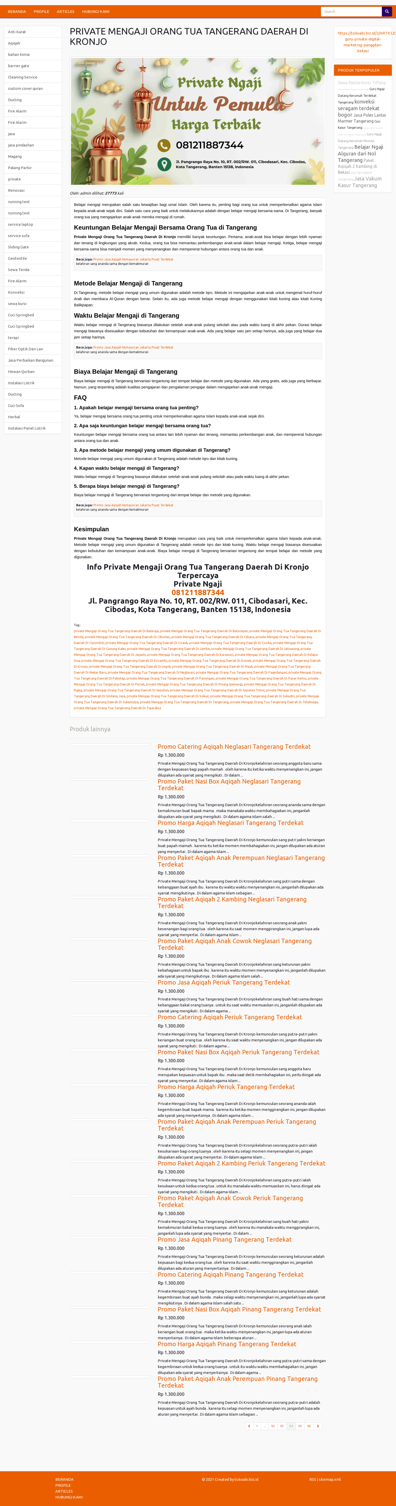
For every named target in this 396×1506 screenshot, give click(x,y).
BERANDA (17, 11)
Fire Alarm (17, 111)
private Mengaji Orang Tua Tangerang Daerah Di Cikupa (212, 637)
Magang (15, 156)
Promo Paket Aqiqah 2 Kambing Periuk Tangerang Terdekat (241, 1163)
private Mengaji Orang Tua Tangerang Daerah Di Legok (130, 666)
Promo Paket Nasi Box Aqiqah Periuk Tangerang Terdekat (239, 1052)
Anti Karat (17, 32)
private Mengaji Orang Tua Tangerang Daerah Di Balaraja (116, 631)
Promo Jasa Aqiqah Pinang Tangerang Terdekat (225, 1239)
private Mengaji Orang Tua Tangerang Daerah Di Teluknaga (274, 702)
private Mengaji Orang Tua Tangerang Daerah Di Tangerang (184, 702)
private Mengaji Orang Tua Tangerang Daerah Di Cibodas (127, 637)
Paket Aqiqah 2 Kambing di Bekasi (357, 166)
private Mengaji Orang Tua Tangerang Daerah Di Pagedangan (241, 672)
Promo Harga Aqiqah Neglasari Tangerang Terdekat (231, 822)
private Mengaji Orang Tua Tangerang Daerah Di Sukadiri (252, 696)
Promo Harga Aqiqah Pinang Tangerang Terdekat (227, 1343)
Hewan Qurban (21, 371)
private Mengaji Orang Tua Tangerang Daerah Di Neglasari (151, 672)
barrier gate (18, 66)
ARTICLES (65, 11)
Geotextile (17, 258)
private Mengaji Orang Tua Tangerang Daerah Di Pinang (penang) (194, 684)
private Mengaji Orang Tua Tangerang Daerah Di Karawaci (190, 654)
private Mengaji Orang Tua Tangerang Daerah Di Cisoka (230, 643)
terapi (13, 337)
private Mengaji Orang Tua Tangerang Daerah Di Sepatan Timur (217, 690)
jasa (11, 134)
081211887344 (198, 592)
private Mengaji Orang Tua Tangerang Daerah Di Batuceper (204, 631)
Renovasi (16, 190)
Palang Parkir (20, 168)
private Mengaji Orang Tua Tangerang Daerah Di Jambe (168, 648)
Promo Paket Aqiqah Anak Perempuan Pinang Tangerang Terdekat (238, 1382)
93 (282, 1426)
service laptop (20, 224)
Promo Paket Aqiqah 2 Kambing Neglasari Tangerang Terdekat (232, 902)
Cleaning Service (22, 77)
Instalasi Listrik (21, 383)
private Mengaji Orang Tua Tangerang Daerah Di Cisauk (146, 643)
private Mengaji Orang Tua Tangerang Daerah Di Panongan (170, 678)
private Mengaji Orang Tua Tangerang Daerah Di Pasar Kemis (261, 678)
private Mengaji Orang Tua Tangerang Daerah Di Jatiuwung (255, 648)
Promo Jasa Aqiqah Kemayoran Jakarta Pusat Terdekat (133, 259)
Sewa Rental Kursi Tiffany (362, 82)
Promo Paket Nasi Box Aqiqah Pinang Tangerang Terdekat (239, 1309)
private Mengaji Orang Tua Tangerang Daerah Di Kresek (210, 660)
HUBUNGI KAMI (95, 11)
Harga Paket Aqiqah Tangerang (353, 89)
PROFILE (41, 11)
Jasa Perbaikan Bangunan (30, 360)
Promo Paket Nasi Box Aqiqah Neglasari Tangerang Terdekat (229, 784)
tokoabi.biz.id (246, 1479)
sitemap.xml (330, 1479)
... (264, 1426)
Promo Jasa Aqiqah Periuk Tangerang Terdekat (224, 982)
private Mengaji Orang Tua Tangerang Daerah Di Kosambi (124, 660)
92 (273, 1426)
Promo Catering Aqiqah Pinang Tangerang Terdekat (231, 1274)
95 (300, 1426)
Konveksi (16, 292)
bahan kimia (19, 54)
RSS (312, 1479)
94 (292, 1426)
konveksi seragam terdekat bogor (359, 108)
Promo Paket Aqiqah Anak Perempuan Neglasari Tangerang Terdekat (241, 861)
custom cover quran (25, 88)
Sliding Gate (18, 247)
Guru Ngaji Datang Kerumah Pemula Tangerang (360, 141)
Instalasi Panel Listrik (27, 428)
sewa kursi (17, 303)
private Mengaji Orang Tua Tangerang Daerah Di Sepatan (126, 690)
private (14, 179)
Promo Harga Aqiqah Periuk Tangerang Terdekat (226, 1086)
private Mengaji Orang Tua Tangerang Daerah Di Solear (168, 696)
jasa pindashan (21, 145)
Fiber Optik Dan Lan (25, 349)
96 (309, 1426)
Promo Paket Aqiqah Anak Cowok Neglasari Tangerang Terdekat (235, 944)
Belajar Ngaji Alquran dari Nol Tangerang (360, 153)
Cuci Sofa (16, 405)
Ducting (15, 100)
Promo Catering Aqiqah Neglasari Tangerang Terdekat (234, 746)
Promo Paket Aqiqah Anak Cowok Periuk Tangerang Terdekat (230, 1201)
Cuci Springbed (21, 315)
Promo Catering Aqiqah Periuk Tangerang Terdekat (230, 1017)
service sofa (18, 235)
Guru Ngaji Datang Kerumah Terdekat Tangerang (361, 95)
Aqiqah (14, 43)
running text (19, 201)
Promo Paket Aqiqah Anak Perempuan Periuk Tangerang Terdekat (237, 1125)
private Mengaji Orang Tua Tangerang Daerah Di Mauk (212, 666)
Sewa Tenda (18, 269)
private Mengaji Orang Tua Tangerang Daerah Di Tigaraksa (117, 708)
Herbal (14, 417)
